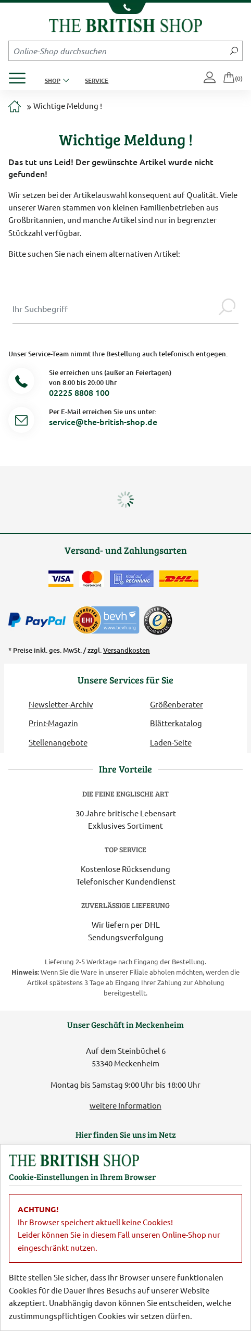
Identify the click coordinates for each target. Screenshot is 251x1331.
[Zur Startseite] (14, 107)
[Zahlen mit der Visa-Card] (60, 578)
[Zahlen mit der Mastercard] (91, 578)
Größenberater (176, 704)
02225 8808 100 (79, 392)
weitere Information (125, 1105)
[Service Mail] (21, 422)
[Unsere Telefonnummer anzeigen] (125, 8)
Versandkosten (126, 650)
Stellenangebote (58, 742)
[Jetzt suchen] (234, 50)
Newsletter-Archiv (61, 704)
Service (96, 80)
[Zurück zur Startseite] (126, 24)
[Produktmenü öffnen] (21, 75)
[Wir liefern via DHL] (178, 578)
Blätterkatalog (176, 723)
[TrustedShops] (157, 620)
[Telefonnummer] (21, 383)
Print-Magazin (53, 723)
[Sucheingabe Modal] (114, 308)
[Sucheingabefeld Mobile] (117, 50)
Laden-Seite (171, 742)
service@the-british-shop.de (103, 421)
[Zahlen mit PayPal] (39, 620)
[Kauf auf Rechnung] (132, 578)
